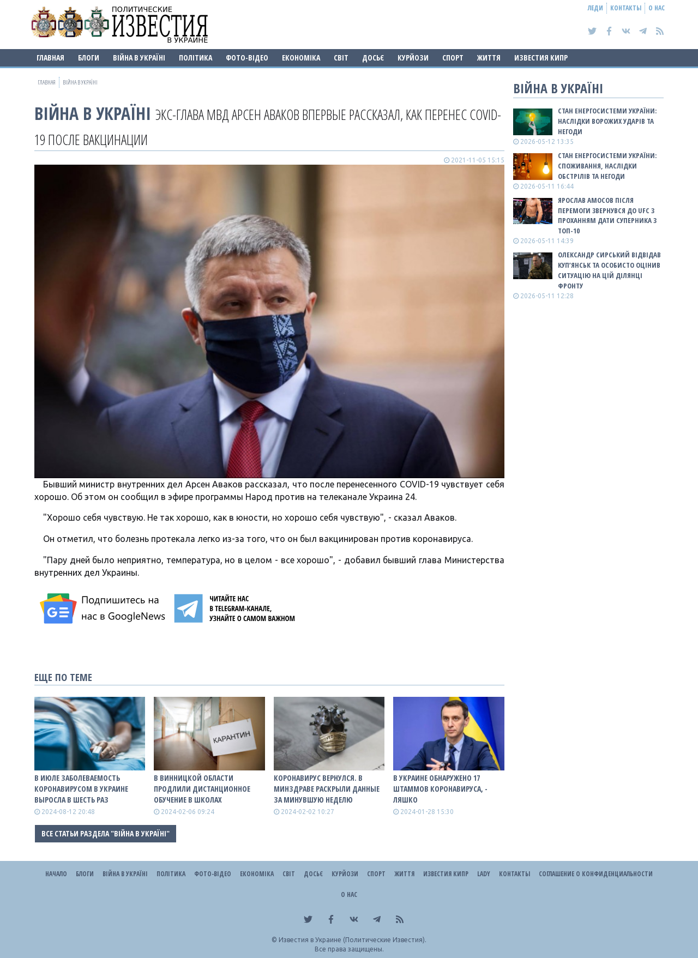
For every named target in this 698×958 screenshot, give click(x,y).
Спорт (453, 57)
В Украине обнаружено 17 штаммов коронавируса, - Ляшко (440, 789)
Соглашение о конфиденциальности (596, 873)
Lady (483, 873)
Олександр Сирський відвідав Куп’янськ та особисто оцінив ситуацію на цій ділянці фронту (609, 270)
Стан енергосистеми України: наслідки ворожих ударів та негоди (607, 121)
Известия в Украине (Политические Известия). (352, 939)
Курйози (413, 57)
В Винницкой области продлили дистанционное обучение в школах (202, 789)
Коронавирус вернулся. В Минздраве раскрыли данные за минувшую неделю (327, 789)
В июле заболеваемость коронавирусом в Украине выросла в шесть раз (81, 789)
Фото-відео (247, 57)
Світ (341, 57)
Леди (595, 8)
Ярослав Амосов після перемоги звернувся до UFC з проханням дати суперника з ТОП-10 (607, 215)
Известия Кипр (541, 57)
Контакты (625, 8)
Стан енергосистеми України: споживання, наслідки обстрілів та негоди (607, 165)
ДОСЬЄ (373, 57)
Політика (195, 57)
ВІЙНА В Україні (139, 57)
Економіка (301, 57)
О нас (656, 8)
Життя (489, 57)
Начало (56, 873)
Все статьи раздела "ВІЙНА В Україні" (105, 833)
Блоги (88, 57)
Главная (50, 57)
